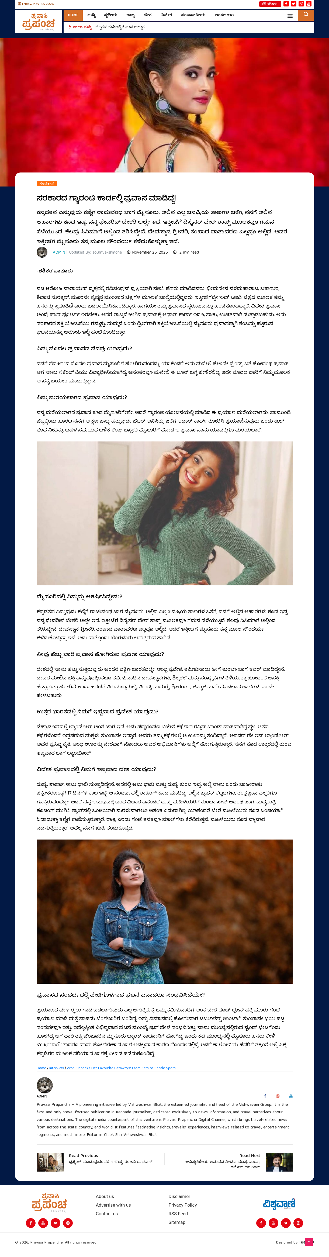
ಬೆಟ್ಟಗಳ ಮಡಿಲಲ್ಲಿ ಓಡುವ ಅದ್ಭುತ (120, 27)
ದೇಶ (148, 15)
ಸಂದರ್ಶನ (46, 183)
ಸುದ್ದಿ (91, 15)
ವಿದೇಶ (166, 15)
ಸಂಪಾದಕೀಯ (193, 15)
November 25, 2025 (147, 253)
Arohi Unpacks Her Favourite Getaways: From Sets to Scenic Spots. (121, 1068)
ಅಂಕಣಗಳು (224, 15)
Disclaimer (179, 1196)
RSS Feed (178, 1213)
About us (105, 1196)
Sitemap (177, 1222)
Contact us (107, 1213)
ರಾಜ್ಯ (130, 15)
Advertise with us (113, 1205)
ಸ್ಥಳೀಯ (110, 15)
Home (73, 15)
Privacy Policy (183, 1205)
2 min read (186, 253)
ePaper (270, 4)
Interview (56, 1068)
